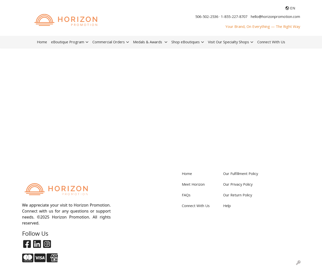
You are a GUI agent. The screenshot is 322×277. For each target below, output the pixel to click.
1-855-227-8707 (234, 16)
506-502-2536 (206, 16)
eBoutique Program (67, 41)
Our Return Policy (237, 194)
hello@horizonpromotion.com (275, 16)
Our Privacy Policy (238, 184)
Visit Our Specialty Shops (228, 41)
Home (42, 41)
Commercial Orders (108, 41)
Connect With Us (271, 41)
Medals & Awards (148, 41)
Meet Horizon (193, 184)
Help (227, 205)
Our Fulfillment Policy (240, 173)
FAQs (186, 194)
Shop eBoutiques (185, 41)
